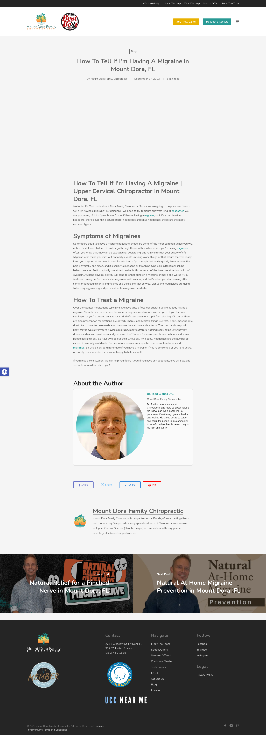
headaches (178, 211)
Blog (134, 51)
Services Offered (161, 655)
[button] (237, 21)
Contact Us (157, 679)
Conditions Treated (162, 661)
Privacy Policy (205, 675)
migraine (149, 215)
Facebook (202, 644)
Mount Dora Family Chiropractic (108, 79)
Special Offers (159, 650)
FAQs (154, 673)
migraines (182, 248)
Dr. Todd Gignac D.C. (160, 393)
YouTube (202, 650)
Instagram (202, 655)
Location (156, 690)
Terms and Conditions (55, 729)
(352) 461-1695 (115, 653)
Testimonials (158, 667)
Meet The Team (160, 644)
